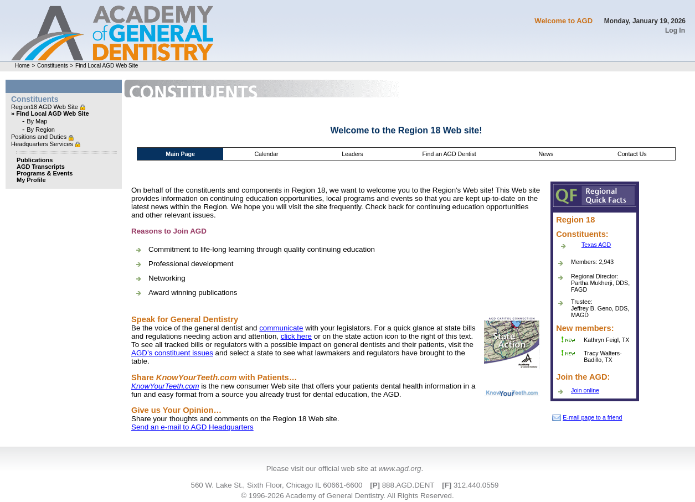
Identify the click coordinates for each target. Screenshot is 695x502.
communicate (281, 328)
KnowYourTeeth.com (165, 386)
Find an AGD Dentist (449, 154)
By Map (37, 121)
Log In (675, 30)
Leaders (352, 154)
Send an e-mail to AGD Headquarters (192, 427)
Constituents (52, 66)
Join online (585, 390)
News (546, 154)
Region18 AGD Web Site (45, 106)
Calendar (266, 154)
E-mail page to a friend (587, 417)
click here (296, 336)
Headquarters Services (43, 144)
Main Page (180, 154)
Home (22, 66)
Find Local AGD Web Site (106, 66)
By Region (41, 129)
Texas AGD (596, 244)
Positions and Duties (39, 136)
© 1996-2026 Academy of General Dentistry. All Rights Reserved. (347, 495)
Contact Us (632, 154)
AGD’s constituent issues (172, 353)
